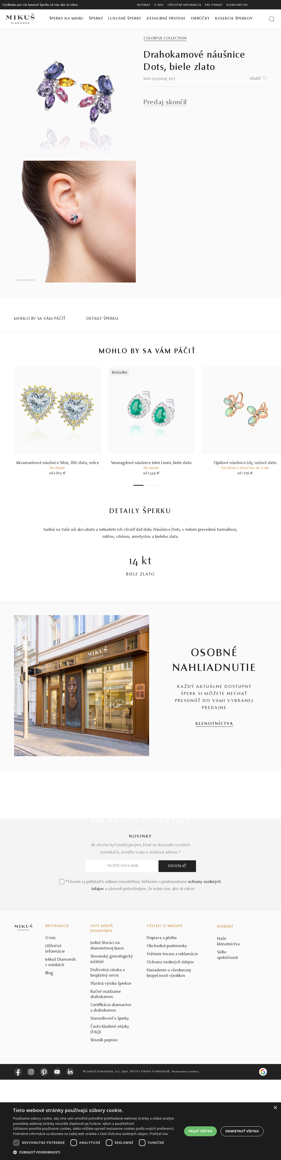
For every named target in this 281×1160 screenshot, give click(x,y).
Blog (49, 1053)
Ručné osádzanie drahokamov (105, 1075)
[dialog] (140, 1131)
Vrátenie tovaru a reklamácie (172, 1034)
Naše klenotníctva (228, 1022)
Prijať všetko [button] (200, 1131)
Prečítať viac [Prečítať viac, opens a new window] (159, 1134)
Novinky (143, 5)
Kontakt (225, 1007)
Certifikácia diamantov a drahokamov (111, 1088)
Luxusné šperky (124, 19)
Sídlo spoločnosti (227, 1035)
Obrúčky (200, 19)
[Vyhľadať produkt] (271, 19)
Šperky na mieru (66, 19)
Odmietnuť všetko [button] (242, 1131)
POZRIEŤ (140, 831)
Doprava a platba (162, 1018)
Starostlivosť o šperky (109, 1099)
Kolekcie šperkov (234, 19)
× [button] (275, 1108)
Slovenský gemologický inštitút (111, 1039)
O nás (159, 5)
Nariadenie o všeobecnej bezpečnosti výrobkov (169, 1053)
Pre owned (213, 5)
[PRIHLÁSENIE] (266, 5)
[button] (95, 1152)
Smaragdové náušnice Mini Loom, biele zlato (151, 463)
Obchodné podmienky (167, 1026)
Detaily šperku (103, 319)
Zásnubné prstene (166, 19)
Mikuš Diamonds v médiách (60, 1043)
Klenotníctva (237, 5)
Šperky (96, 19)
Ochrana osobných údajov (170, 1043)
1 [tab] (138, 485)
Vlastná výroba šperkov (111, 1064)
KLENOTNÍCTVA (214, 724)
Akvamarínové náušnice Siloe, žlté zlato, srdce (57, 463)
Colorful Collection (165, 38)
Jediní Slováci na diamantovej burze (107, 1026)
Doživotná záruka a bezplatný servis (107, 1053)
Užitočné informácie (184, 5)
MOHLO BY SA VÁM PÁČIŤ (40, 319)
